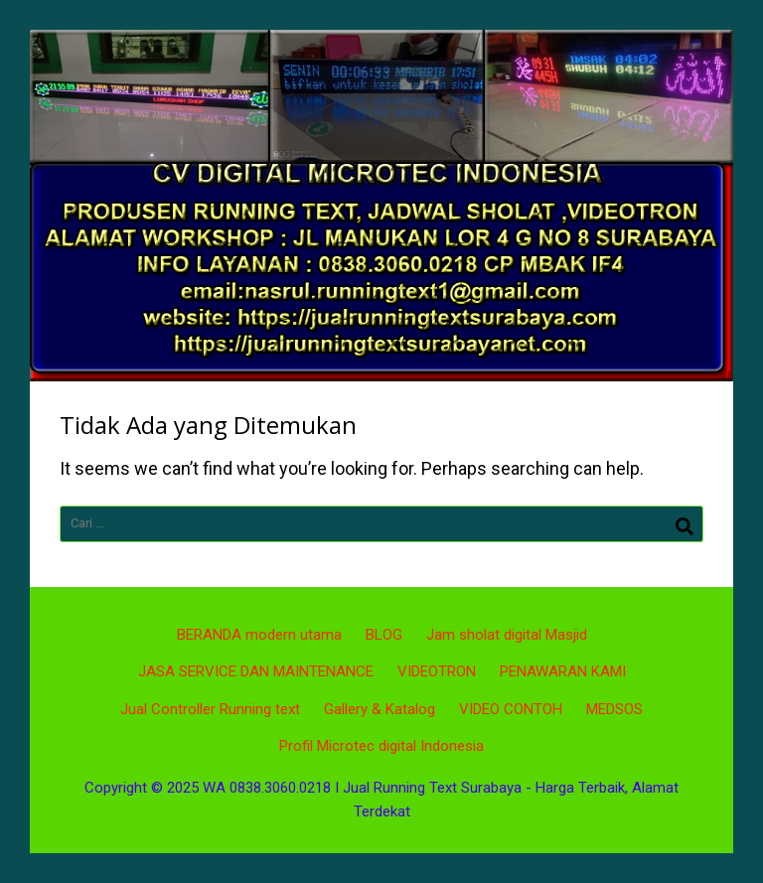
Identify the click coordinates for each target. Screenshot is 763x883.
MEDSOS (614, 709)
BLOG (384, 635)
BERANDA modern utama (259, 635)
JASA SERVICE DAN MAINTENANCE (256, 671)
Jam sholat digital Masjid (506, 635)
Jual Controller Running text (210, 709)
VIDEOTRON (436, 671)
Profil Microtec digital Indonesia (381, 746)
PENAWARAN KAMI (563, 671)
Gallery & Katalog (379, 709)
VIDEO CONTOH (510, 709)
